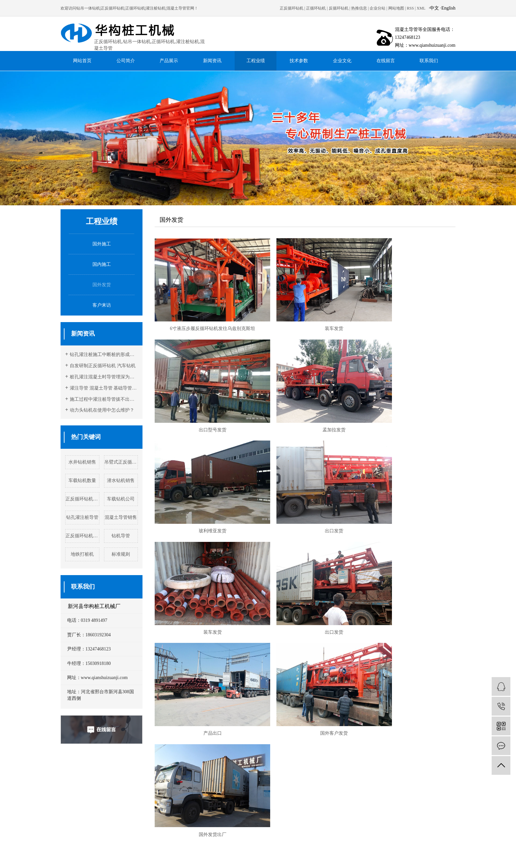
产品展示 (169, 60)
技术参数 (299, 60)
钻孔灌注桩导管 (82, 517)
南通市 (179, 847)
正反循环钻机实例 (82, 498)
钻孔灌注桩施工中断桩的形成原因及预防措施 (104, 354)
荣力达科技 (204, 805)
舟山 (398, 847)
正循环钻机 (316, 8)
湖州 (318, 847)
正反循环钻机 (291, 8)
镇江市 (282, 847)
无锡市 (217, 847)
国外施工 (101, 243)
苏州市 (256, 847)
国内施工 (101, 264)
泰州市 (269, 847)
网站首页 (82, 60)
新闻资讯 (212, 60)
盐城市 (243, 847)
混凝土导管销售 (121, 517)
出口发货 (407, 401)
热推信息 (359, 8)
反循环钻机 (338, 8)
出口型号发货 (407, 314)
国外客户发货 (203, 576)
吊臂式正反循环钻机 (121, 462)
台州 (363, 847)
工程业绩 (255, 60)
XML (421, 8)
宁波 (336, 847)
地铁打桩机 (82, 554)
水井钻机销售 (82, 462)
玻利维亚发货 (305, 401)
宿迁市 (205, 847)
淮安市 (166, 847)
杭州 (309, 847)
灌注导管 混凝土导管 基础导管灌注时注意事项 (104, 388)
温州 (371, 847)
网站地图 (396, 8)
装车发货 (305, 314)
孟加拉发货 (202, 401)
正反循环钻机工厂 (82, 535)
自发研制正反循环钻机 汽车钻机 (103, 365)
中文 (434, 8)
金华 (380, 847)
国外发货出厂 (305, 576)
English (448, 8)
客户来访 (101, 305)
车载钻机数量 (82, 480)
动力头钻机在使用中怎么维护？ (102, 410)
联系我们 (429, 60)
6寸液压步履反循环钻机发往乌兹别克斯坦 (202, 314)
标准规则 (121, 554)
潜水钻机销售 (121, 480)
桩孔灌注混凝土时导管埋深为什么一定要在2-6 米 (104, 376)
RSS (410, 8)
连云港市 (296, 847)
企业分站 (377, 8)
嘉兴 (345, 847)
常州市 (140, 847)
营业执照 (261, 805)
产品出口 (407, 489)
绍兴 (327, 847)
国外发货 (101, 284)
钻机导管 (121, 535)
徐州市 (153, 847)
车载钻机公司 (121, 498)
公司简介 (125, 60)
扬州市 (230, 847)
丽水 (354, 847)
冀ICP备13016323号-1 (233, 805)
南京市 (192, 847)
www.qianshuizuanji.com (215, 787)
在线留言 (385, 60)
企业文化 (342, 60)
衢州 (389, 847)
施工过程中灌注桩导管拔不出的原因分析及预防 (104, 399)
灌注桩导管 (280, 853)
